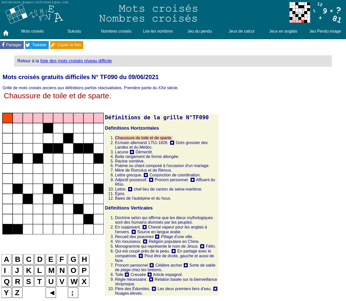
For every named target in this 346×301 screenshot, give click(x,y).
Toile (119, 274)
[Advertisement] (281, 147)
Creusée (138, 274)
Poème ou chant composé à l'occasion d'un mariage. (162, 166)
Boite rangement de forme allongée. (147, 156)
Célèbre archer (168, 265)
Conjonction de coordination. (175, 175)
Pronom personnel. (172, 180)
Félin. (211, 246)
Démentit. (144, 152)
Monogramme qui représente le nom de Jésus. (157, 246)
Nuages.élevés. (129, 293)
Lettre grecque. (128, 175)
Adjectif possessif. (131, 180)
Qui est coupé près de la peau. (142, 251)
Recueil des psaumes (134, 237)
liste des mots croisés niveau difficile (76, 60)
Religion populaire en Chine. (174, 241)
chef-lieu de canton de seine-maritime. (168, 189)
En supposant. (128, 227)
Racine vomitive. (130, 161)
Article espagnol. (168, 274)
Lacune (121, 152)
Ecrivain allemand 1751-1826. (142, 143)
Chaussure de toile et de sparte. (143, 138)
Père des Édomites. (132, 289)
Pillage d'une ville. (177, 237)
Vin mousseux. (128, 241)
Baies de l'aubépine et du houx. (143, 198)
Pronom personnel (131, 265)
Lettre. (120, 189)
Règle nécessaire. (131, 279)
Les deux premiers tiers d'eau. (185, 289)
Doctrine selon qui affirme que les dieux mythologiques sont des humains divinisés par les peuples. (164, 220)
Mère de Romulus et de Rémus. (143, 170)
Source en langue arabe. (159, 232)
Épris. (120, 194)
